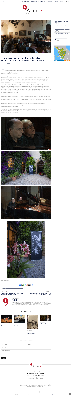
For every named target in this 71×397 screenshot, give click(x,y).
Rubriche (57, 17)
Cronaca (11, 17)
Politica (16, 17)
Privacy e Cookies (54, 394)
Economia (22, 17)
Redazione (15, 300)
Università (38, 17)
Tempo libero (45, 17)
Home (2, 55)
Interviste (52, 17)
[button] (68, 17)
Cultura (32, 17)
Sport (27, 17)
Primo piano (4, 17)
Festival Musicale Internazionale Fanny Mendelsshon (14, 288)
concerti (4, 288)
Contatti (59, 394)
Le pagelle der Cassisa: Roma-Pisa (46, 1)
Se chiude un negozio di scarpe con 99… (62, 1)
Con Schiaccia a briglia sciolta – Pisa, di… (29, 1)
